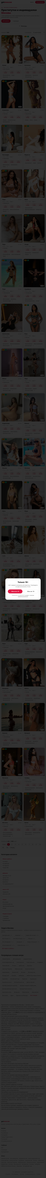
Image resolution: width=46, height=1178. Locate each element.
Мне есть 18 (15, 591)
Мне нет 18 (30, 591)
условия (27, 595)
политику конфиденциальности (26, 596)
